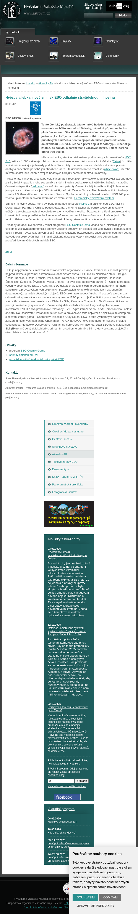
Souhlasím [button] (86, 897)
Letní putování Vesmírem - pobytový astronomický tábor (68, 845)
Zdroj (8, 251)
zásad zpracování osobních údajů (64, 773)
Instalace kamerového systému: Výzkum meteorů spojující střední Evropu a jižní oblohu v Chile (67, 631)
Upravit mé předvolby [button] (96, 906)
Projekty (66, 41)
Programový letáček (73, 55)
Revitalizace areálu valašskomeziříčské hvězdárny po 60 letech (67, 555)
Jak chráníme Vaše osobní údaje (43, 907)
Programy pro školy (29, 41)
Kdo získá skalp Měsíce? (62, 832)
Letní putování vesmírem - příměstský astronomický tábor (65, 859)
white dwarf (111, 169)
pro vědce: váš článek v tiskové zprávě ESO (36, 359)
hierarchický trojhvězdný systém (94, 198)
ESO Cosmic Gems (77, 224)
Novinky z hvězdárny (64, 539)
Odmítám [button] (110, 897)
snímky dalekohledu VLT (24, 355)
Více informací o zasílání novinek (67, 786)
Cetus (116, 161)
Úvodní (30, 83)
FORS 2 (84, 203)
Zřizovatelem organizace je (93, 6)
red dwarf (37, 186)
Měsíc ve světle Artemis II (62, 821)
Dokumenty (112, 55)
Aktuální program (61, 809)
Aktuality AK (113, 41)
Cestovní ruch (26, 55)
